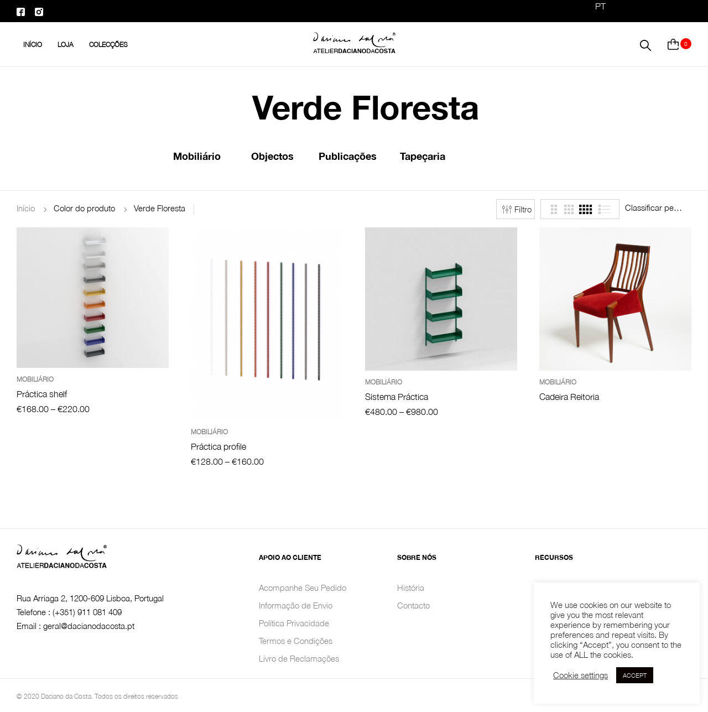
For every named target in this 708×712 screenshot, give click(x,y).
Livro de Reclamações (299, 658)
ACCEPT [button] (635, 675)
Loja (66, 44)
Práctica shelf (42, 394)
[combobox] (658, 207)
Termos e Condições (295, 641)
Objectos (272, 156)
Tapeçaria (422, 156)
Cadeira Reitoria (569, 397)
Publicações (348, 156)
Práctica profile (218, 446)
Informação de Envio (295, 605)
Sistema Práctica (396, 397)
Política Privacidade (294, 623)
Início (26, 208)
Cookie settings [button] (580, 675)
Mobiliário (197, 156)
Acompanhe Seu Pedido (302, 588)
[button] (645, 44)
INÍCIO (32, 44)
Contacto (413, 605)
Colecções (108, 44)
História (410, 588)
